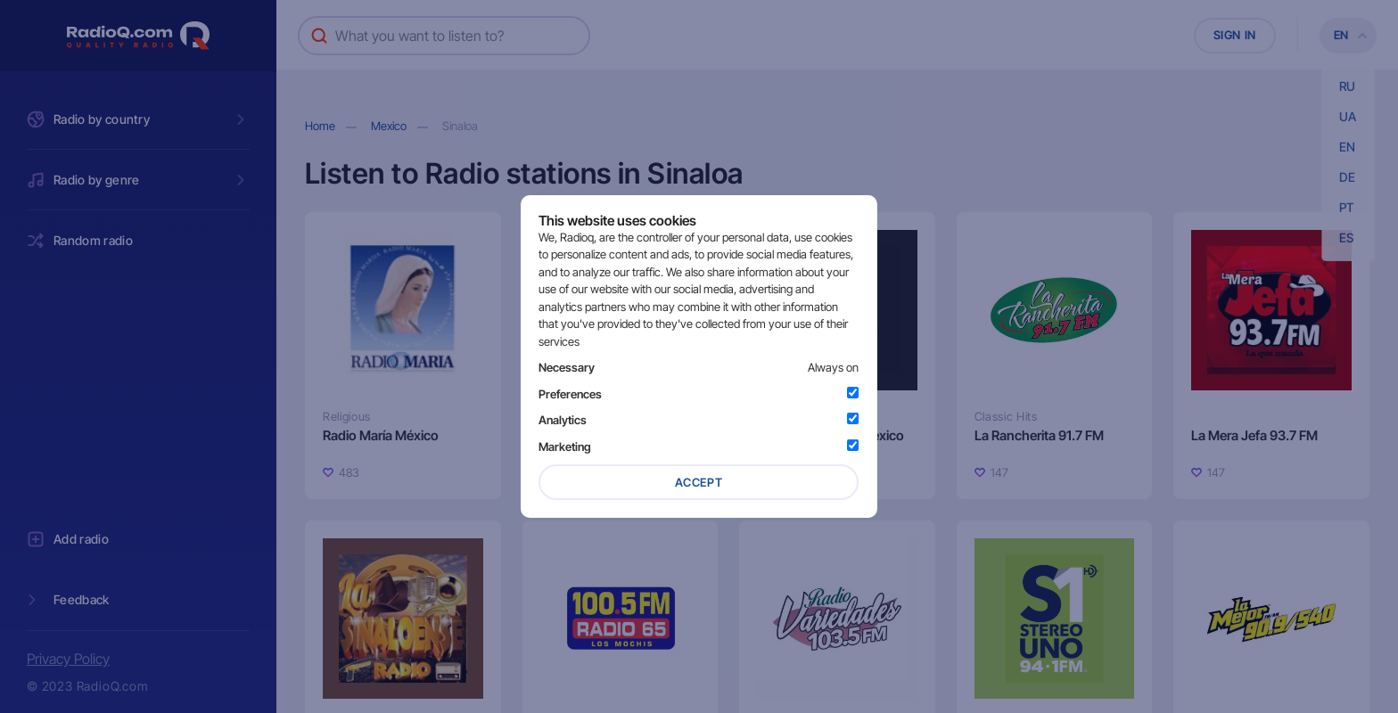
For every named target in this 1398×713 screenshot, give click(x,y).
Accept (699, 482)
